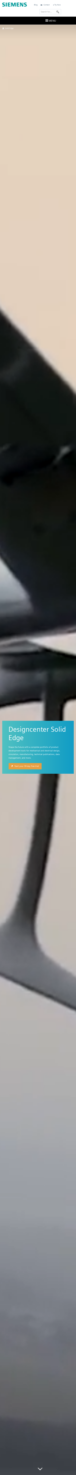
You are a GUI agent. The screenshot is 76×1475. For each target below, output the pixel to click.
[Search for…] (50, 11)
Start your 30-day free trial (24, 766)
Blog (36, 5)
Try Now (57, 5)
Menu (50, 20)
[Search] (57, 11)
